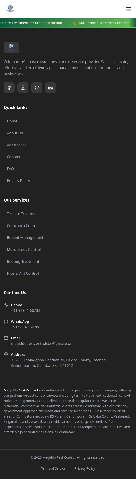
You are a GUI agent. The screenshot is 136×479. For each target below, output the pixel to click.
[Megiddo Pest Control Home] (10, 9)
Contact (12, 156)
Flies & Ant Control (21, 273)
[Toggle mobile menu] (128, 9)
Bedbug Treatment (21, 261)
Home (10, 121)
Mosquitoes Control (22, 249)
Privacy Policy (17, 180)
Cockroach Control (21, 225)
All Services (15, 144)
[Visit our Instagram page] (22, 87)
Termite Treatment (21, 213)
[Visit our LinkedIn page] (50, 87)
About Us (13, 133)
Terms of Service (53, 468)
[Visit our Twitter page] (36, 87)
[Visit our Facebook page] (9, 87)
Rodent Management (23, 237)
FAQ (9, 168)
